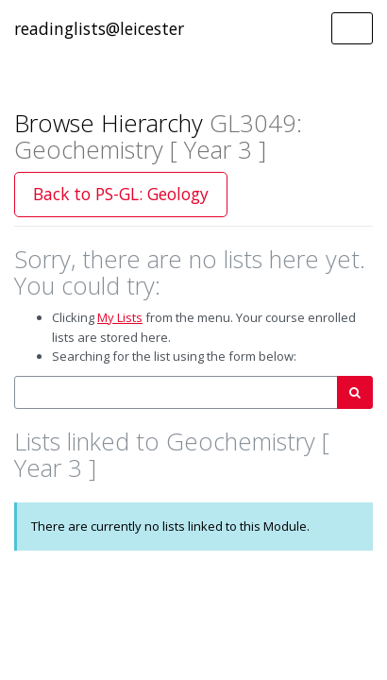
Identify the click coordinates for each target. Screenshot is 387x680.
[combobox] (176, 392)
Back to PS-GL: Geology (121, 193)
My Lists (120, 317)
